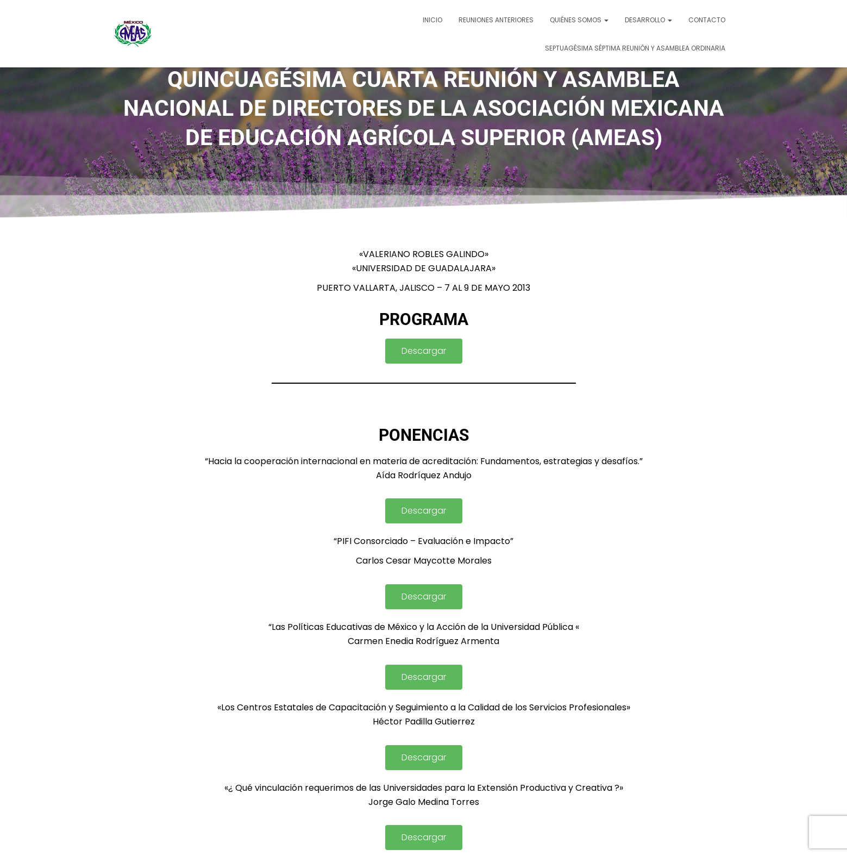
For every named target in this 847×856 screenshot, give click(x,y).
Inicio (432, 19)
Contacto (706, 19)
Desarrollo (648, 19)
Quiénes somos (579, 19)
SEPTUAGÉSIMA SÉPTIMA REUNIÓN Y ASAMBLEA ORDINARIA (635, 48)
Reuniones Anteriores (496, 19)
